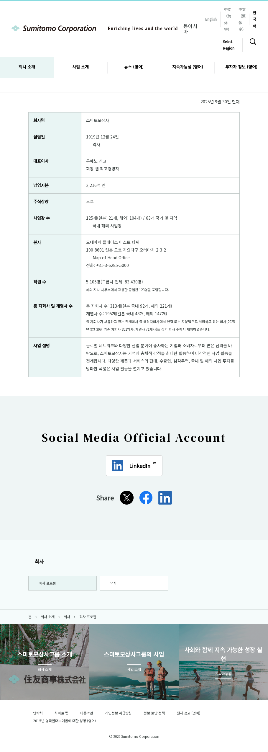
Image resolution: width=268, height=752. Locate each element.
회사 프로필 (47, 584)
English (211, 19)
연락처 (38, 715)
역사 (96, 144)
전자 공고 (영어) (191, 715)
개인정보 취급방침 (118, 715)
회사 (36, 561)
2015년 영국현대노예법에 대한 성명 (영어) (67, 722)
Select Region (228, 44)
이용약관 (86, 715)
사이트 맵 (61, 715)
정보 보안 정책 (154, 715)
